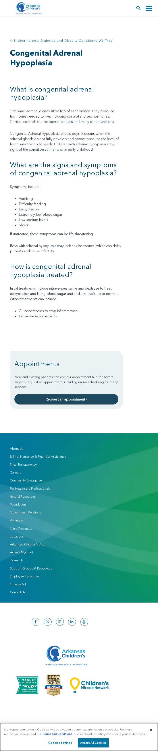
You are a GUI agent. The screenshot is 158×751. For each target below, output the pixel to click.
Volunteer (16, 520)
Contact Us (17, 592)
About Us (16, 449)
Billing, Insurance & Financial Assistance (38, 457)
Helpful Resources (23, 496)
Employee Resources (25, 576)
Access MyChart (21, 552)
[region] (79, 737)
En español (18, 584)
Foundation (18, 504)
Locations (17, 536)
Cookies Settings (60, 742)
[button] (139, 8)
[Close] (151, 730)
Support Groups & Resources (31, 568)
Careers (15, 472)
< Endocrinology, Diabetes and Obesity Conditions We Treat (62, 41)
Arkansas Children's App (27, 544)
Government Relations (25, 512)
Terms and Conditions (57, 734)
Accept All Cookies (93, 742)
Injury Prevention (21, 528)
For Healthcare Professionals (30, 489)
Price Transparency (23, 464)
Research (16, 560)
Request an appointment (66, 399)
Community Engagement (27, 480)
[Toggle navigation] (149, 8)
